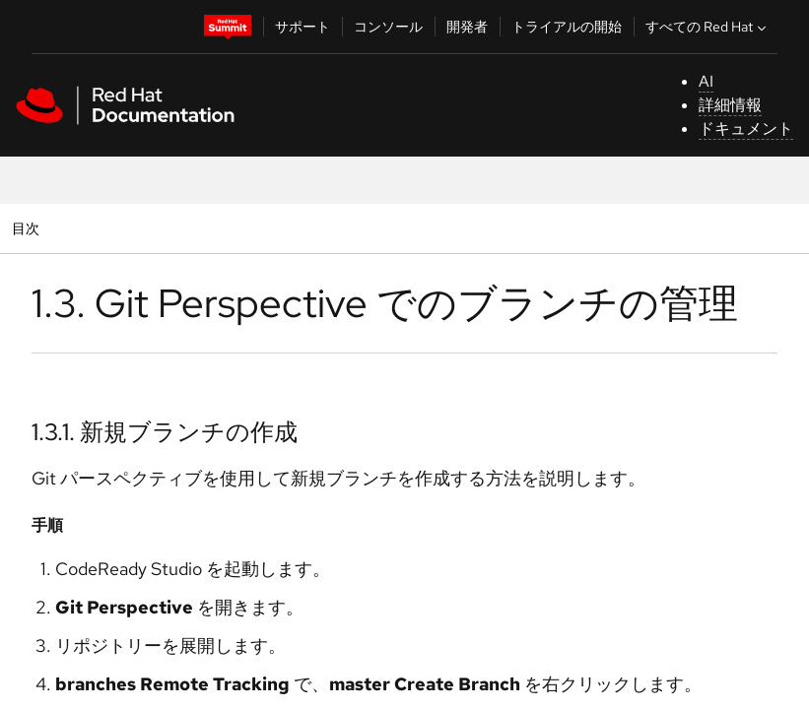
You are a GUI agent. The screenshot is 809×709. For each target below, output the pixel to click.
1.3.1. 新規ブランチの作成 (165, 432)
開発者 (467, 26)
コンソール (388, 26)
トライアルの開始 (566, 26)
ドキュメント (746, 128)
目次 (28, 228)
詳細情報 (730, 105)
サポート (302, 26)
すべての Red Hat (708, 26)
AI (706, 81)
